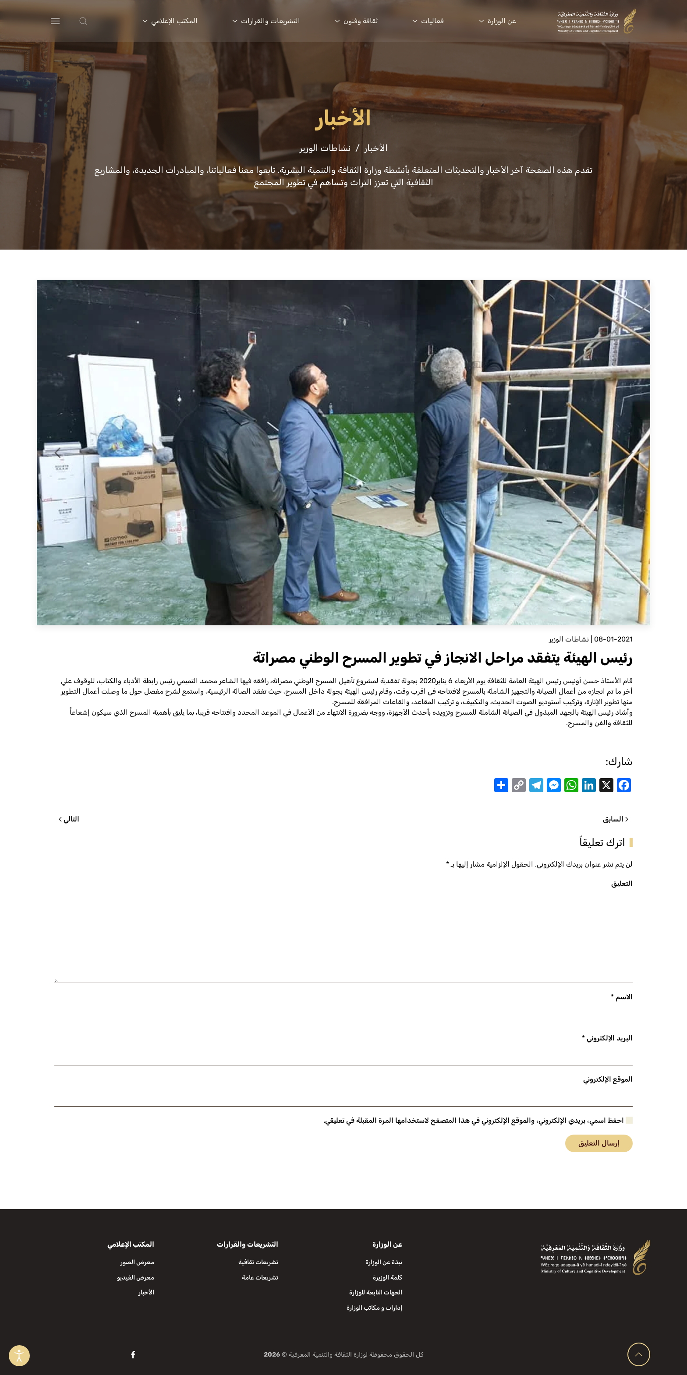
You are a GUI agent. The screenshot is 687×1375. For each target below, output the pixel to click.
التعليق (622, 883)
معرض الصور (137, 1262)
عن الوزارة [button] (497, 21)
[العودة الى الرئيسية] (596, 21)
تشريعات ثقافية (258, 1262)
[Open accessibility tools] (19, 1355)
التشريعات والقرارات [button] (266, 21)
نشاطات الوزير (569, 639)
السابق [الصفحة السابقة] (615, 819)
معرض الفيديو (135, 1277)
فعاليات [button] (428, 21)
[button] (101, 21)
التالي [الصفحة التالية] (69, 819)
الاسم (622, 997)
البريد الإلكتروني (607, 1038)
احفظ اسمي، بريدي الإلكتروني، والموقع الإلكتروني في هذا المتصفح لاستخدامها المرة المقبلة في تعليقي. (478, 1120)
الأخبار (146, 1292)
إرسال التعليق (599, 1143)
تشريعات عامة (260, 1277)
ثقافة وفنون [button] (356, 21)
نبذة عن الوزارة (383, 1262)
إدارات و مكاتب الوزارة (374, 1308)
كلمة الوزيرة (387, 1277)
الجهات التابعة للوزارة (375, 1292)
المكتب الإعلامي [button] (170, 21)
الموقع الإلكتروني (608, 1079)
